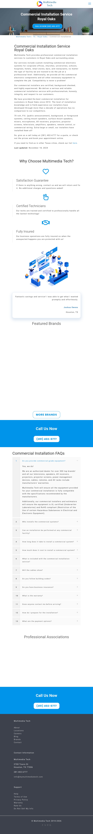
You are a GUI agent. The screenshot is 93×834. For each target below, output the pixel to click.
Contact (18, 742)
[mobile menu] (90, 4)
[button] (46, 487)
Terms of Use (20, 797)
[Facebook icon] (43, 825)
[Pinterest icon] (48, 825)
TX (34, 37)
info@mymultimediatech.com (28, 777)
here (75, 143)
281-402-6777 (21, 772)
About (17, 728)
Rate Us (18, 806)
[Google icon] (50, 825)
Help (16, 794)
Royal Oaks (42, 37)
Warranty (18, 803)
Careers (18, 734)
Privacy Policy (21, 800)
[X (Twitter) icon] (45, 825)
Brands (17, 739)
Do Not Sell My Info (23, 809)
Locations (19, 731)
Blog (16, 736)
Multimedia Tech (23, 37)
